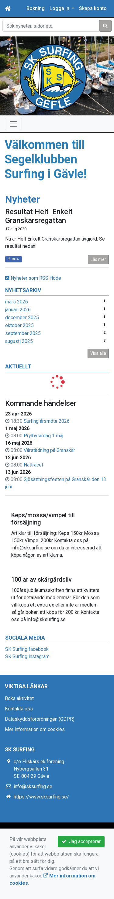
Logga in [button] (60, 8)
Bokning (35, 8)
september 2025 (23, 333)
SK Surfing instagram (27, 656)
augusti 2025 (19, 341)
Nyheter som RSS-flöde (33, 278)
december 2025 (22, 317)
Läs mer (98, 259)
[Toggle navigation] (13, 124)
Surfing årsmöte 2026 (47, 421)
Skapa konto (93, 8)
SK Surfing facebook (27, 649)
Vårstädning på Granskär (49, 450)
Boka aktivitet (19, 698)
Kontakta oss (19, 709)
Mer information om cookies (35, 729)
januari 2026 (18, 310)
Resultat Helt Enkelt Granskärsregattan (39, 216)
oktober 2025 (19, 325)
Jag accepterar (81, 841)
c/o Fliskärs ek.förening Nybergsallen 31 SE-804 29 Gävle (39, 769)
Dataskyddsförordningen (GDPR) (39, 719)
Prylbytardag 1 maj (43, 436)
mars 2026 (16, 302)
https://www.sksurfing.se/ (41, 797)
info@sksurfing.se (33, 786)
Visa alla (98, 353)
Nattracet (33, 465)
